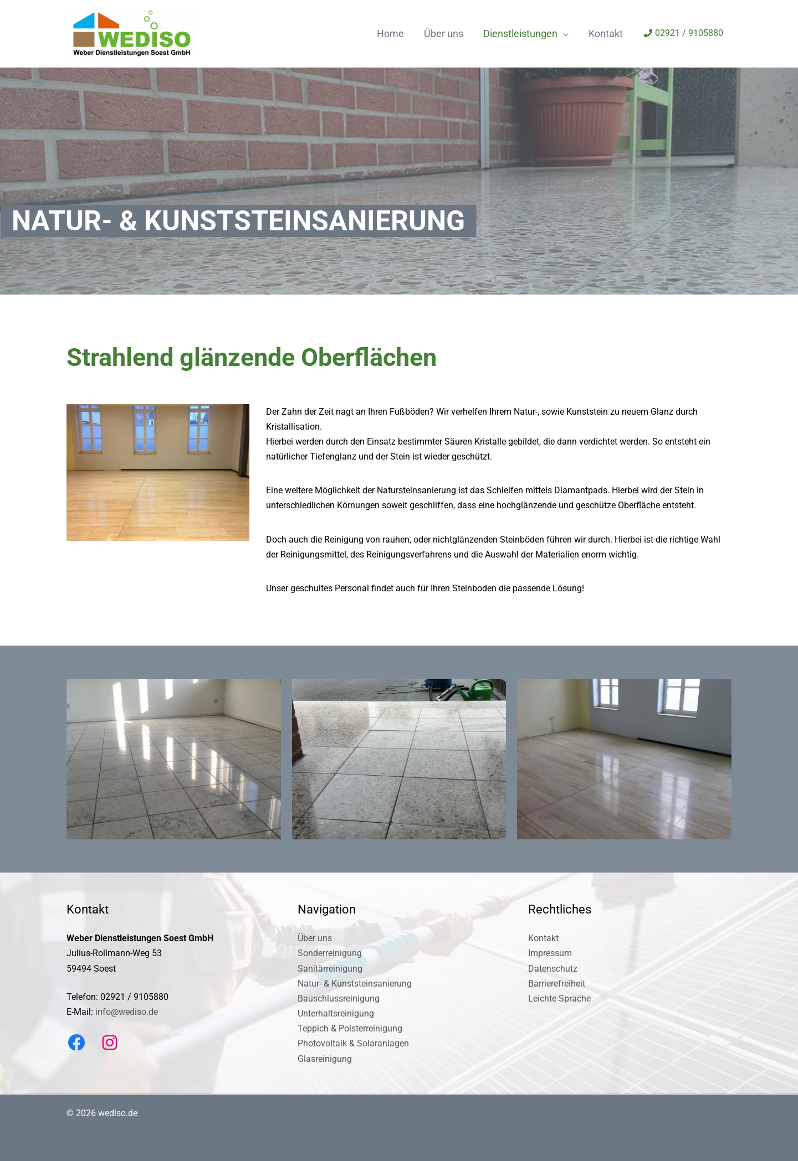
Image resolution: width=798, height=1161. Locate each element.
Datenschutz (552, 968)
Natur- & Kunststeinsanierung (355, 983)
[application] (563, 33)
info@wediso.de (126, 1012)
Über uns (315, 938)
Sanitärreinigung (330, 968)
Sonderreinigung (330, 953)
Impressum (550, 953)
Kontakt (543, 938)
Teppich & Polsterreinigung (350, 1028)
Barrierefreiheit (556, 983)
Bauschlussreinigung (339, 998)
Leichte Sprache (559, 998)
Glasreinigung (325, 1059)
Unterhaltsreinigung (336, 1013)
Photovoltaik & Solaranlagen (353, 1043)
